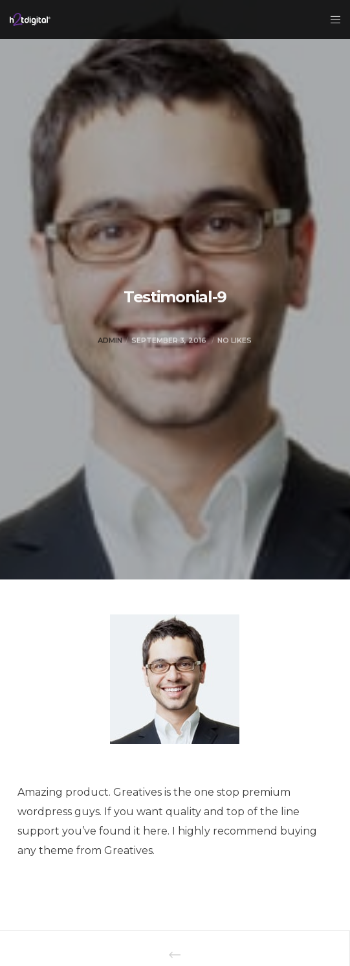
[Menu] (331, 19)
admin (110, 361)
